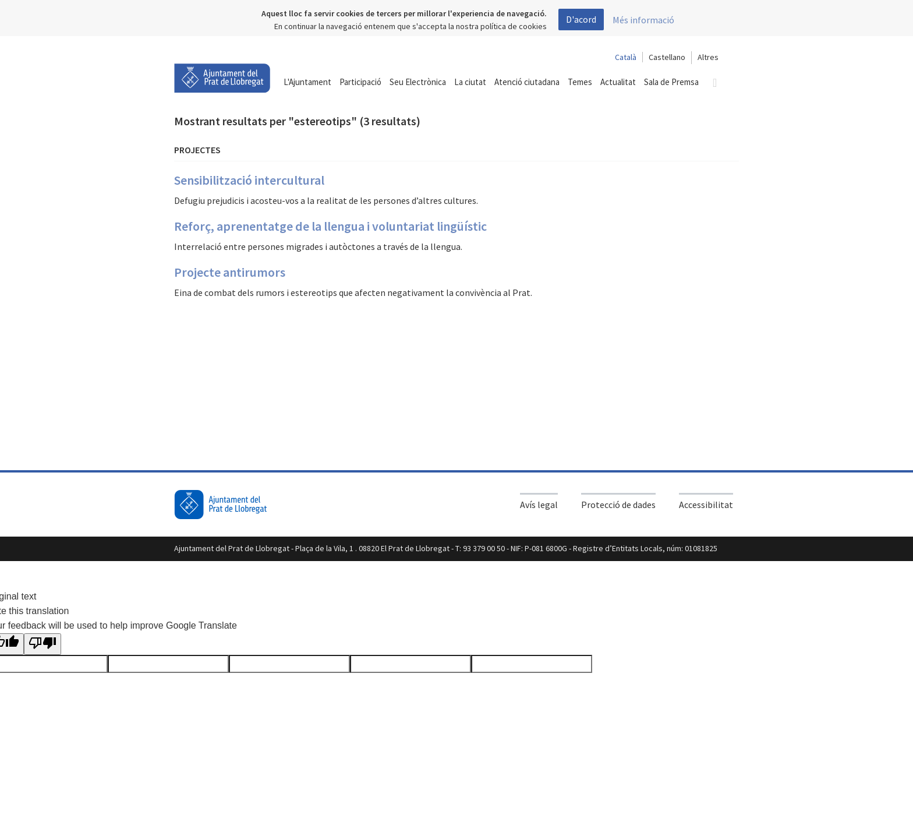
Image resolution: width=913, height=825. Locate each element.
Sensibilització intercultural (249, 180)
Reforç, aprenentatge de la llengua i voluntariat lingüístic (330, 226)
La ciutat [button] (470, 81)
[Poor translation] (42, 644)
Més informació (643, 20)
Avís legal (539, 504)
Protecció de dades (618, 504)
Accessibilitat (706, 504)
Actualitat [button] (618, 81)
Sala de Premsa (671, 81)
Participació (360, 81)
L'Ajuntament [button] (307, 81)
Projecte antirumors (229, 272)
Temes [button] (580, 81)
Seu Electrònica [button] (418, 81)
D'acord (581, 19)
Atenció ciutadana (527, 81)
